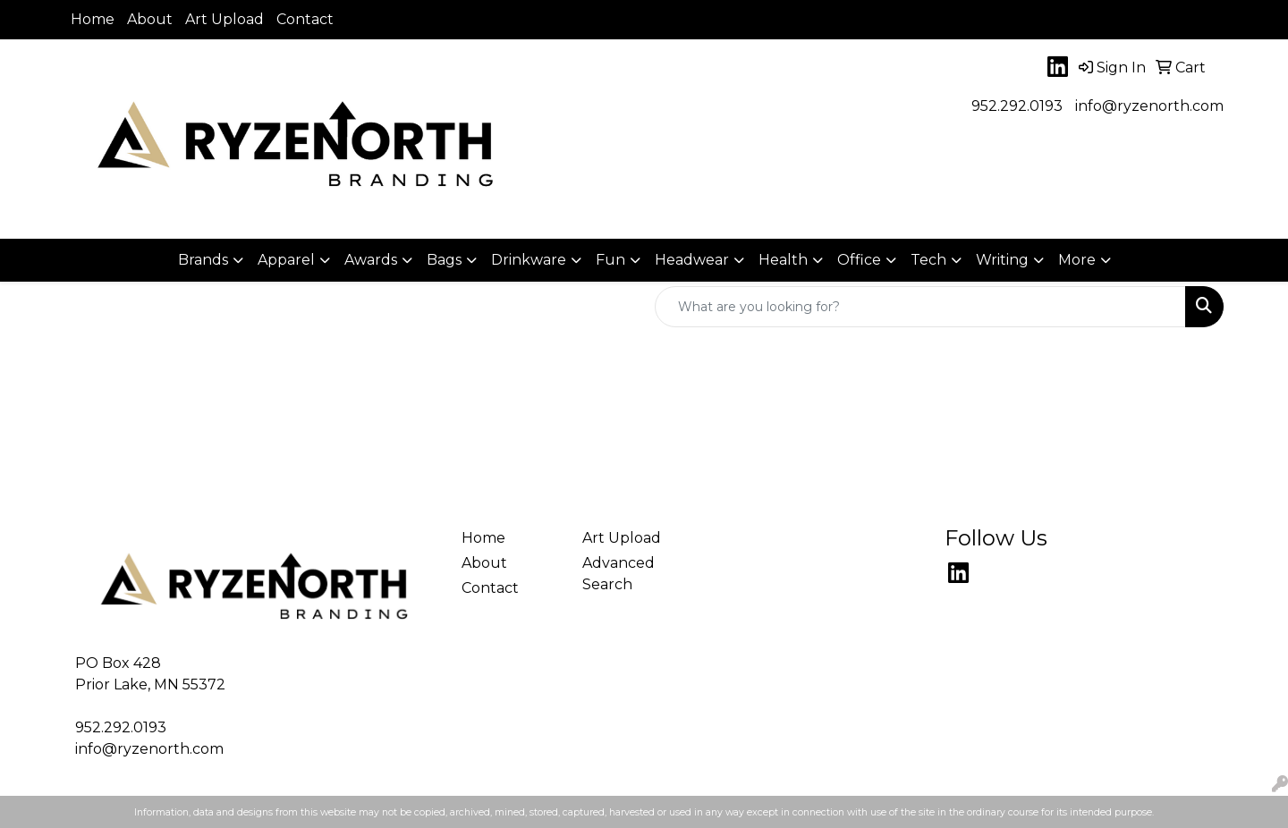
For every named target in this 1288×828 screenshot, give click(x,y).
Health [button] (783, 259)
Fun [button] (610, 259)
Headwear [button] (692, 259)
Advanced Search (618, 573)
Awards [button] (370, 259)
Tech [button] (928, 259)
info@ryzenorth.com (1149, 105)
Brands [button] (203, 259)
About (150, 19)
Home (92, 19)
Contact (305, 19)
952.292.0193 (1017, 105)
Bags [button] (444, 259)
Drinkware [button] (528, 259)
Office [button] (859, 259)
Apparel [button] (286, 259)
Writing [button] (1002, 259)
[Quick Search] (920, 306)
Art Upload (224, 19)
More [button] (1077, 259)
